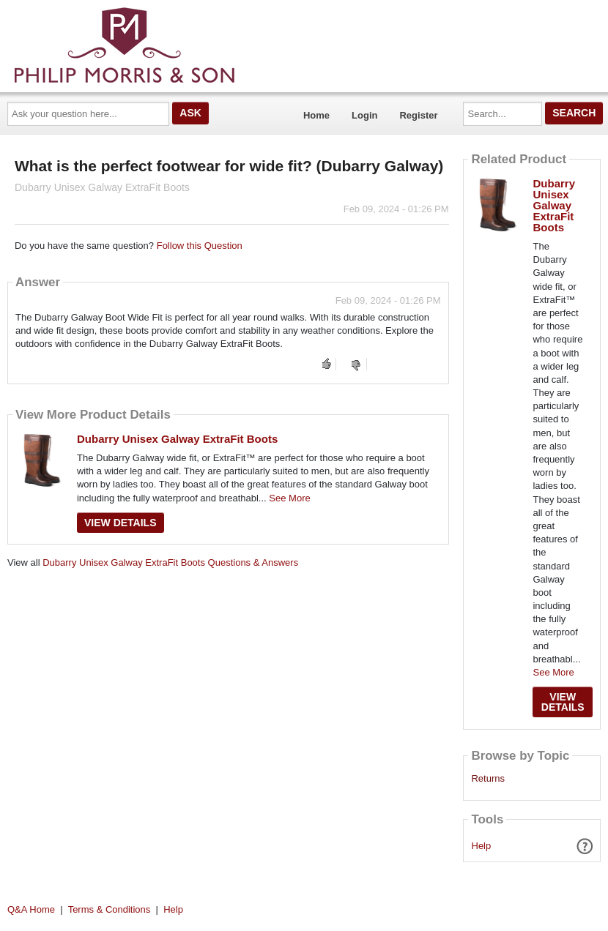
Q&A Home (31, 909)
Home (316, 115)
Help (482, 845)
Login (364, 115)
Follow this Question (199, 245)
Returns (488, 779)
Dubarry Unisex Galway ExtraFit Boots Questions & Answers (170, 562)
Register (418, 115)
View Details (120, 522)
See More (289, 498)
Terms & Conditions (109, 909)
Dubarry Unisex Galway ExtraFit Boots (177, 439)
